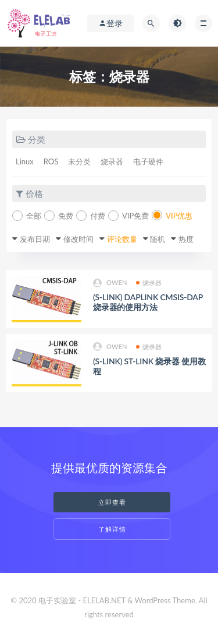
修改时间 (78, 239)
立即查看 (112, 502)
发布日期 (35, 239)
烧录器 (112, 161)
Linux (25, 161)
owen (110, 283)
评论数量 (122, 239)
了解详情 (112, 529)
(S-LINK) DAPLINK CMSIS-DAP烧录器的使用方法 (148, 302)
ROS (51, 161)
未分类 (79, 161)
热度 (186, 239)
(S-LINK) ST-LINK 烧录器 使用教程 (149, 366)
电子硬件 (148, 161)
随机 (157, 239)
